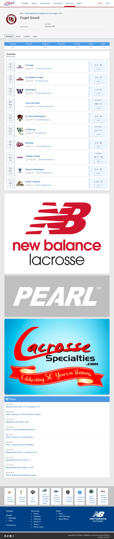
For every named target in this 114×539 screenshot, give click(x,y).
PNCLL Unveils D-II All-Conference (19, 437)
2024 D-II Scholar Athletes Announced (20, 430)
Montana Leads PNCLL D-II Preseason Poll (23, 407)
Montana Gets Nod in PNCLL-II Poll (19, 468)
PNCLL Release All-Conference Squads (21, 475)
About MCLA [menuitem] (63, 519)
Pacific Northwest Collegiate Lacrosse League (41, 13)
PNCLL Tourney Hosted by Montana (19, 445)
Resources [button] (69, 3)
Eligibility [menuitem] (37, 516)
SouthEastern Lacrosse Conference (70, 499)
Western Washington (34, 169)
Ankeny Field (42, 133)
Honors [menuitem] (36, 524)
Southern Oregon (36, 77)
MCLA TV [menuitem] (37, 522)
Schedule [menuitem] (25, 3)
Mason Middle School (44, 68)
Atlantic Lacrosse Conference (11, 499)
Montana (29, 143)
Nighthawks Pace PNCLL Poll (17, 422)
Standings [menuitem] (12, 518)
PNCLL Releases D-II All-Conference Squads (23, 414)
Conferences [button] (44, 3)
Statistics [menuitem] (37, 519)
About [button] (79, 3)
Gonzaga (29, 65)
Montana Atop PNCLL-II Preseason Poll (21, 452)
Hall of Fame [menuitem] (38, 527)
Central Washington (37, 116)
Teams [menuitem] (36, 514)
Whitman (32, 129)
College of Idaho (32, 156)
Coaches (27, 36)
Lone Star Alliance (33, 499)
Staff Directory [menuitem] (64, 516)
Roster (18, 36)
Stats (35, 36)
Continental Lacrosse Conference (22, 499)
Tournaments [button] (58, 3)
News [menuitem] (61, 514)
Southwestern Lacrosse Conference (81, 499)
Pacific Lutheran (32, 182)
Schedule (9, 36)
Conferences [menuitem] (11, 525)
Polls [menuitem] (11, 521)
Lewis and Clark (32, 103)
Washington (30, 90)
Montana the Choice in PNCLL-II (18, 460)
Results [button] (34, 3)
